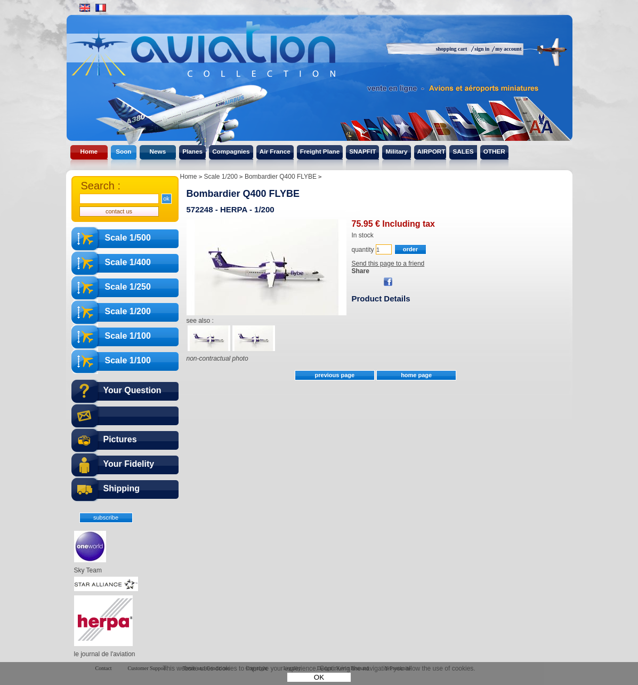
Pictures (120, 439)
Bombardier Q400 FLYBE (243, 193)
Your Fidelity (129, 463)
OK (319, 677)
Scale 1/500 (128, 237)
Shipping (121, 488)
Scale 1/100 (128, 335)
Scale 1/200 (128, 311)
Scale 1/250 (128, 286)
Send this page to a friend (388, 263)
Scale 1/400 (128, 262)
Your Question (132, 390)
